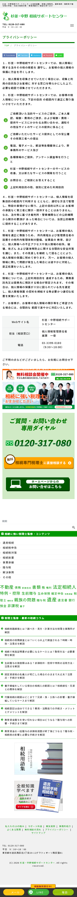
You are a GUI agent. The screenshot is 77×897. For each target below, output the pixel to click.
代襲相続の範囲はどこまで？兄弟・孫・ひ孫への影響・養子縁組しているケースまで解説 (40, 698)
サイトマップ (38, 832)
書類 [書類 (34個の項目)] (36, 587)
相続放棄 (8, 557)
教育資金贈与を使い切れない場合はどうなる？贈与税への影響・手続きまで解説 (38, 721)
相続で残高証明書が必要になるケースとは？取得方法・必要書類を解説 (40, 653)
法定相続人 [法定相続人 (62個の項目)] (65, 586)
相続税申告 (10, 548)
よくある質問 (14, 829)
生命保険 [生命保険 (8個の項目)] (44, 593)
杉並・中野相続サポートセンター (37, 862)
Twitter (23, 55)
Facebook (9, 55)
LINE (59, 55)
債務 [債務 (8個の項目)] (18, 587)
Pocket (48, 55)
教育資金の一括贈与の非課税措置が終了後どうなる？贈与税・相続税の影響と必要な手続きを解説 (40, 732)
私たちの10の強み (14, 826)
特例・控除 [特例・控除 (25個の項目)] (10, 593)
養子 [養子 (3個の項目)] (22, 606)
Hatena (35, 55)
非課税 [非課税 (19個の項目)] (13, 605)
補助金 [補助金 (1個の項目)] (10, 600)
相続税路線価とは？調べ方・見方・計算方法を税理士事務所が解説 (40, 630)
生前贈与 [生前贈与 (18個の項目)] (29, 593)
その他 (7, 577)
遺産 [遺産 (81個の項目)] (52, 599)
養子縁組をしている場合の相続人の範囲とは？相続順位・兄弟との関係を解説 (40, 687)
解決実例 (50, 826)
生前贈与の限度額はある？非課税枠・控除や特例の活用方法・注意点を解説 (40, 664)
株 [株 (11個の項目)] (43, 587)
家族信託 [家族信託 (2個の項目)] (26, 587)
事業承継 (8, 562)
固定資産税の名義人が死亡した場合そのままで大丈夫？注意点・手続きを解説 (38, 676)
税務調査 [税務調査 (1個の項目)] (69, 594)
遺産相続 (8, 543)
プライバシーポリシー (56, 829)
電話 (65, 892)
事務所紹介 (65, 826)
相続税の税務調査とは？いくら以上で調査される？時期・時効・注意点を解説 (38, 641)
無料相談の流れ (33, 829)
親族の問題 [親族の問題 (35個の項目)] (25, 599)
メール (15, 892)
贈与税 (7, 567)
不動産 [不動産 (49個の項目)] (7, 587)
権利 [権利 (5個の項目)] (49, 588)
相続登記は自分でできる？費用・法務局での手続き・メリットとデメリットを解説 (40, 710)
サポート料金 (35, 826)
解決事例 (8, 572)
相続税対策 (10, 552)
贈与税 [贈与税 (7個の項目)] (41, 600)
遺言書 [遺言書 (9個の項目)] (63, 600)
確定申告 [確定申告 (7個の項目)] (57, 593)
